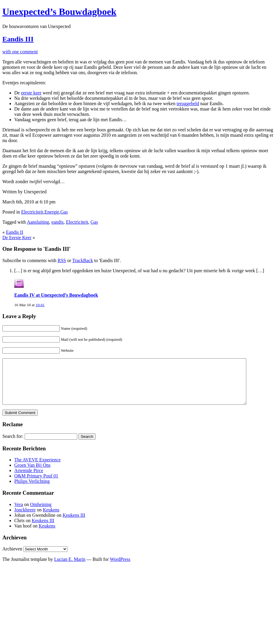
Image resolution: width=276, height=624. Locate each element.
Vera (18, 513)
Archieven (12, 557)
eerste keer (31, 92)
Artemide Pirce (28, 479)
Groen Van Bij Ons (32, 474)
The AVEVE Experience (37, 468)
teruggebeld (187, 103)
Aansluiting (38, 222)
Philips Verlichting (32, 490)
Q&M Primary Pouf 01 (36, 484)
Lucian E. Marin (69, 568)
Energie (52, 211)
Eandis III (18, 39)
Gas (64, 211)
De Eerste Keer (16, 237)
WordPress (120, 568)
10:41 (40, 305)
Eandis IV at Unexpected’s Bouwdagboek (56, 295)
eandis (57, 222)
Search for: (12, 445)
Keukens (51, 518)
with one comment (20, 51)
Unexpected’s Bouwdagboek (59, 11)
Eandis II (14, 232)
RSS (62, 260)
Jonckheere (25, 518)
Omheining (40, 513)
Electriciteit (32, 211)
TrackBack (82, 260)
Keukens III (74, 524)
